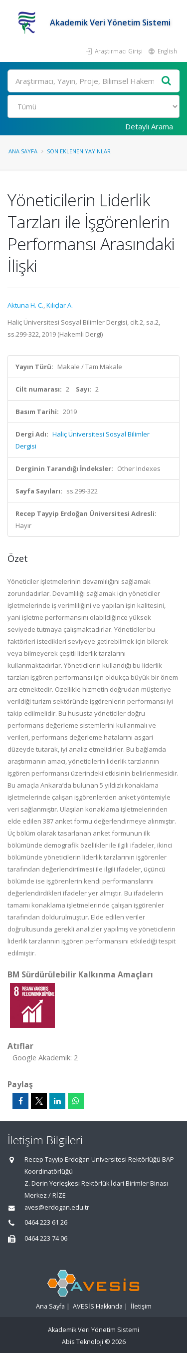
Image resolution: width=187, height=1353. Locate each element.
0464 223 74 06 (45, 1238)
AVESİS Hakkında (98, 1306)
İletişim (141, 1306)
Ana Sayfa (22, 151)
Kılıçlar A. (59, 305)
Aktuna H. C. (25, 305)
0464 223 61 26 (45, 1222)
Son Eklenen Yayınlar (79, 151)
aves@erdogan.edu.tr (56, 1207)
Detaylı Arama (149, 126)
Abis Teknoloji (82, 1342)
